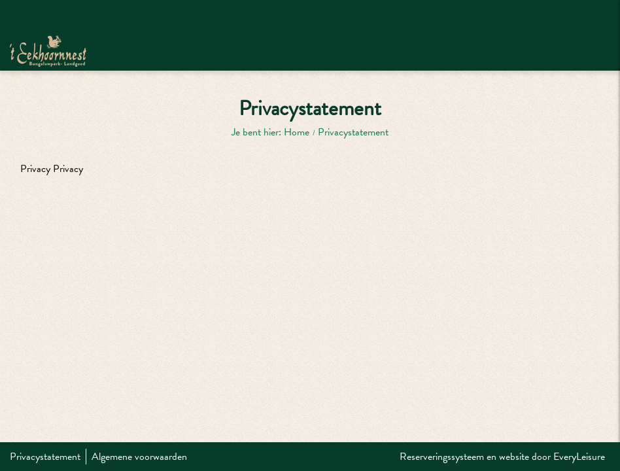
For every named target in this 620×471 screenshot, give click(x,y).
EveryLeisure (579, 456)
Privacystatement (45, 456)
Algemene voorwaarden (139, 456)
